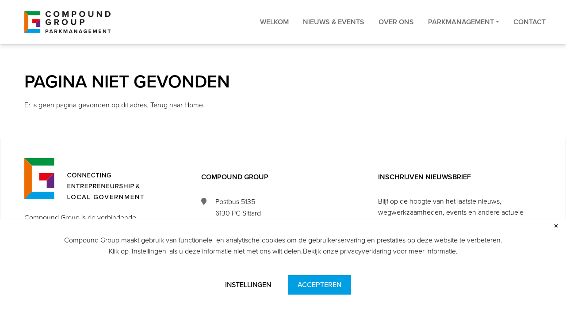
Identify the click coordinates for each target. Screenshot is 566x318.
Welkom (274, 31)
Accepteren (319, 284)
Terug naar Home (176, 105)
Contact (529, 31)
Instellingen (248, 284)
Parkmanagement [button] (461, 31)
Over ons (396, 31)
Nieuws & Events (333, 31)
